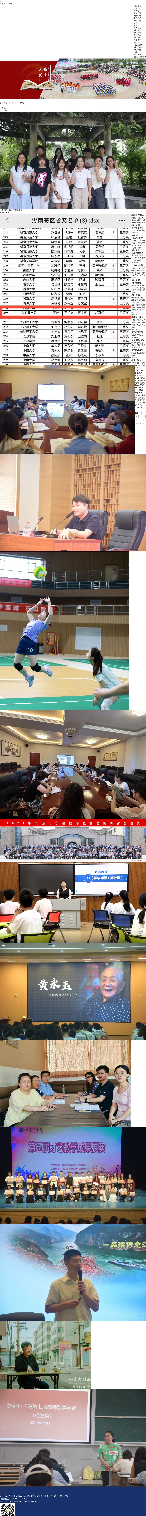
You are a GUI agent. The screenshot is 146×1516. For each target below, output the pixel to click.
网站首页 (137, 6)
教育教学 (137, 42)
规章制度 (137, 16)
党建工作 (137, 35)
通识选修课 (138, 47)
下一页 (142, 420)
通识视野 (137, 33)
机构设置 (137, 13)
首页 (13, 103)
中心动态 (21, 103)
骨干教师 (137, 18)
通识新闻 (137, 30)
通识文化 (137, 50)
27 (136, 420)
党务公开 (137, 40)
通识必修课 (138, 45)
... (143, 416)
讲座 (135, 23)
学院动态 (137, 28)
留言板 (3, 1490)
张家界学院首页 (6, 4)
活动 (135, 25)
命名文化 (137, 52)
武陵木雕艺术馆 (140, 57)
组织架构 (137, 38)
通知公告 (137, 21)
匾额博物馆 (138, 55)
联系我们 (4, 1493)
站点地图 (4, 1488)
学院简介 (137, 11)
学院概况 (137, 8)
